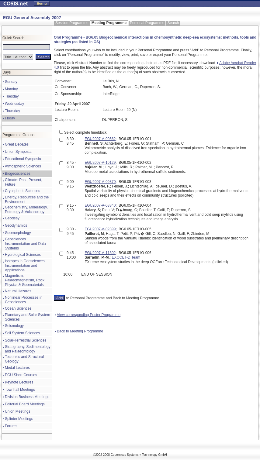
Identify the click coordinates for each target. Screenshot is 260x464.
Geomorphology (18, 233)
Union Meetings (17, 411)
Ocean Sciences (18, 308)
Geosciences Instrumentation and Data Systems (25, 243)
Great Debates (17, 144)
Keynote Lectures (19, 382)
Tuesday (12, 96)
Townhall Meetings (20, 389)
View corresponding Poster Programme (87, 315)
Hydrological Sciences (23, 255)
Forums (11, 426)
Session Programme (71, 23)
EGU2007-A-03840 (100, 205)
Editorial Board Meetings (25, 404)
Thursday (12, 111)
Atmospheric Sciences (23, 166)
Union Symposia (18, 152)
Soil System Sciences (22, 333)
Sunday (11, 82)
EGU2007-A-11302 (100, 253)
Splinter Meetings (19, 419)
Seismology (14, 326)
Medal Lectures (17, 368)
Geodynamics (16, 225)
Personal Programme (147, 23)
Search (173, 23)
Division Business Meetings (27, 397)
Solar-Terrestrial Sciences (26, 340)
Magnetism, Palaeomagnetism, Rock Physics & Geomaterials (24, 280)
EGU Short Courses (21, 375)
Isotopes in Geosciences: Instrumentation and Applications (25, 265)
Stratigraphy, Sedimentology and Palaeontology (27, 349)
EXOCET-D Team (126, 257)
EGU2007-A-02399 (100, 229)
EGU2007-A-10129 (100, 162)
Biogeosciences (17, 173)
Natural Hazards (18, 291)
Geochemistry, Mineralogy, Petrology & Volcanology (26, 209)
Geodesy (12, 218)
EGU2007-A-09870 (100, 182)
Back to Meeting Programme (79, 331)
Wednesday (14, 103)
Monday (11, 89)
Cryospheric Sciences (22, 191)
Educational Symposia (23, 159)
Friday (10, 118)
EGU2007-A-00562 (100, 139)
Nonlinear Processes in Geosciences (23, 299)
